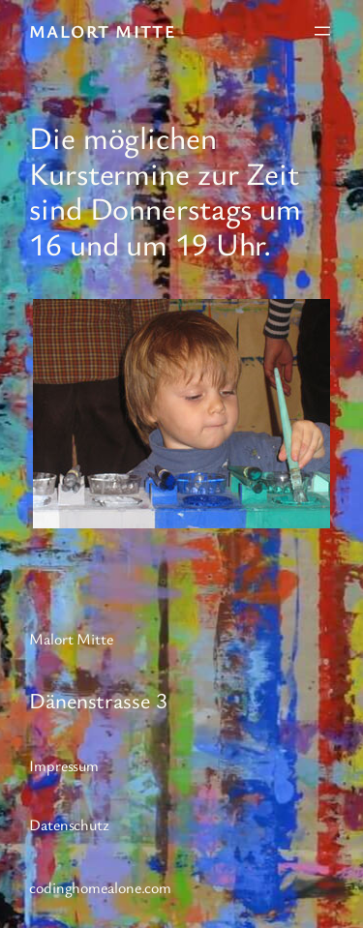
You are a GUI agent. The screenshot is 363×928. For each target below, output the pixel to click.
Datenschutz (69, 824)
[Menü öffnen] (322, 31)
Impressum (64, 765)
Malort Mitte (102, 31)
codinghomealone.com (100, 887)
